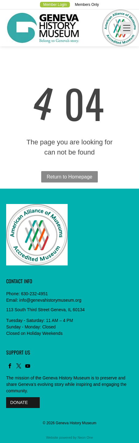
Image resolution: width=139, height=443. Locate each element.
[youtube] (27, 366)
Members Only (87, 4)
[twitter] (18, 366)
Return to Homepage (70, 176)
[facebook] (10, 366)
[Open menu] (127, 28)
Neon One (85, 437)
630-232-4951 (34, 293)
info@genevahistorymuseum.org (50, 300)
